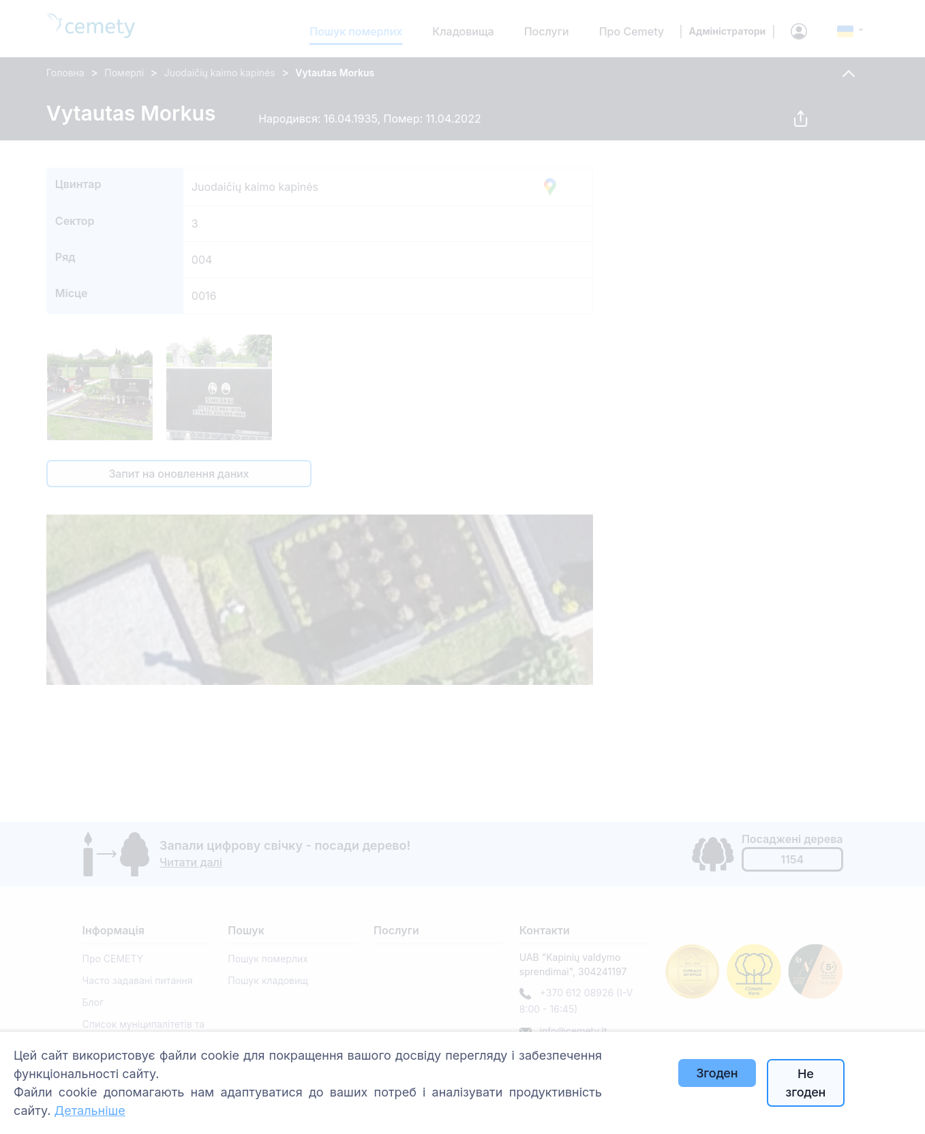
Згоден (717, 1073)
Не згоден (805, 1083)
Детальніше (89, 1110)
